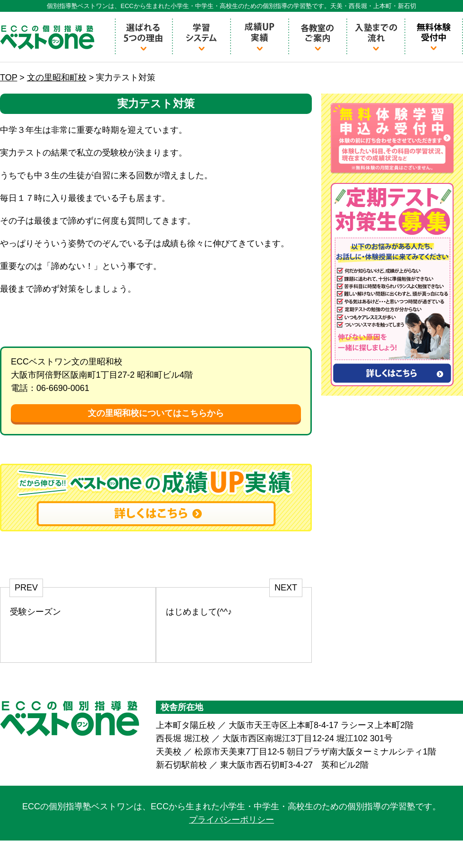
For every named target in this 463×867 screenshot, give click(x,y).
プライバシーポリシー (231, 819)
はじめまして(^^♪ (199, 611)
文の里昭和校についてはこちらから (156, 413)
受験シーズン (35, 611)
